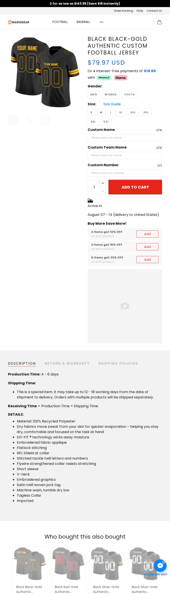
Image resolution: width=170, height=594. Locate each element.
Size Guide (112, 104)
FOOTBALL (60, 22)
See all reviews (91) (85, 493)
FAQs (140, 11)
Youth (129, 94)
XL (121, 112)
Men (94, 94)
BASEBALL (83, 22)
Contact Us (154, 11)
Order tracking (123, 11)
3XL (146, 112)
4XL (93, 121)
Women (111, 94)
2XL (133, 112)
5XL (106, 121)
